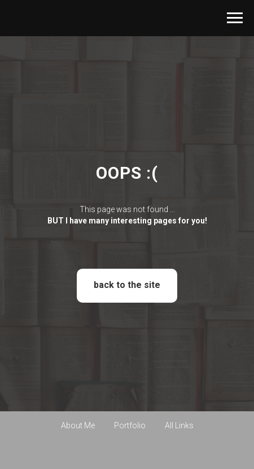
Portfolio (130, 425)
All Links (179, 425)
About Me (78, 425)
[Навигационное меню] (235, 18)
